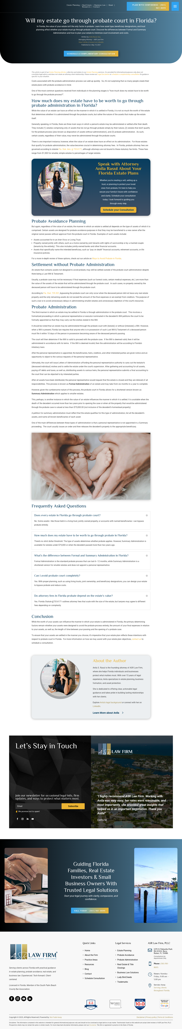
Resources (86, 7)
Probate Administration (127, 960)
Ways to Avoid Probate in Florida (106, 258)
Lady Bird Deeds (124, 977)
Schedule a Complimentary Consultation (91, 54)
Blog (87, 969)
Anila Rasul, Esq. (95, 37)
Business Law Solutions (128, 972)
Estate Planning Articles (57, 72)
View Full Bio (83, 42)
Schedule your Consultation (118, 209)
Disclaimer (141, 1017)
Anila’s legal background (110, 702)
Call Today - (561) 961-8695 (89, 911)
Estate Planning (73, 5)
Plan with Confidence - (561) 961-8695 (149, 6)
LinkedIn (96, 706)
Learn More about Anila (106, 712)
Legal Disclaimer (103, 74)
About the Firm (91, 955)
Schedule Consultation (95, 978)
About (111, 5)
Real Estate (87, 5)
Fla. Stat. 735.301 (51, 293)
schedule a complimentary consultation (125, 74)
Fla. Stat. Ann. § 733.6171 (70, 149)
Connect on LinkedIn (96, 42)
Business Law (100, 5)
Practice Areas (91, 960)
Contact (96, 7)
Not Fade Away (56, 1017)
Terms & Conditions (165, 1017)
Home (87, 950)
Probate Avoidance (125, 955)
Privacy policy (151, 1017)
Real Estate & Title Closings (125, 966)
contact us (136, 639)
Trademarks (122, 982)
